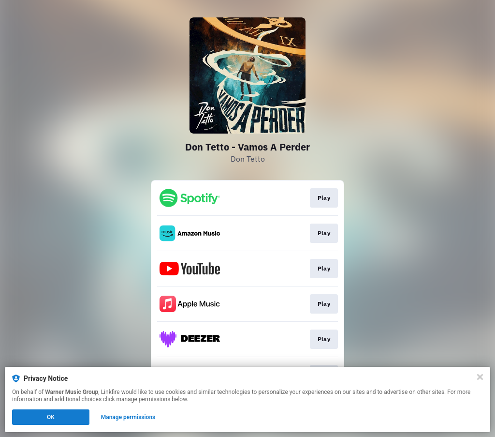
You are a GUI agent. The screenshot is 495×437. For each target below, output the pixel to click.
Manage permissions (128, 417)
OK (51, 417)
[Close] (480, 377)
